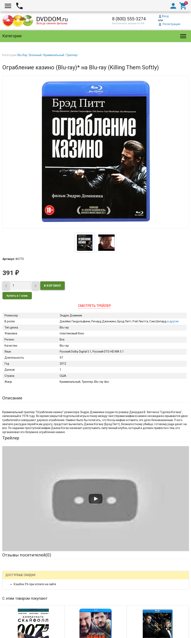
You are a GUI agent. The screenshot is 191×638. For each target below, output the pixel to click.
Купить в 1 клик (17, 295)
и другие (172, 321)
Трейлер (10, 438)
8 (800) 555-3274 (129, 18)
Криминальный (54, 55)
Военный (35, 55)
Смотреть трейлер (94, 306)
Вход (163, 16)
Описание (12, 398)
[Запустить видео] (96, 499)
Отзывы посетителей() (26, 555)
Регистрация (169, 24)
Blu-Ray (22, 55)
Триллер (72, 55)
